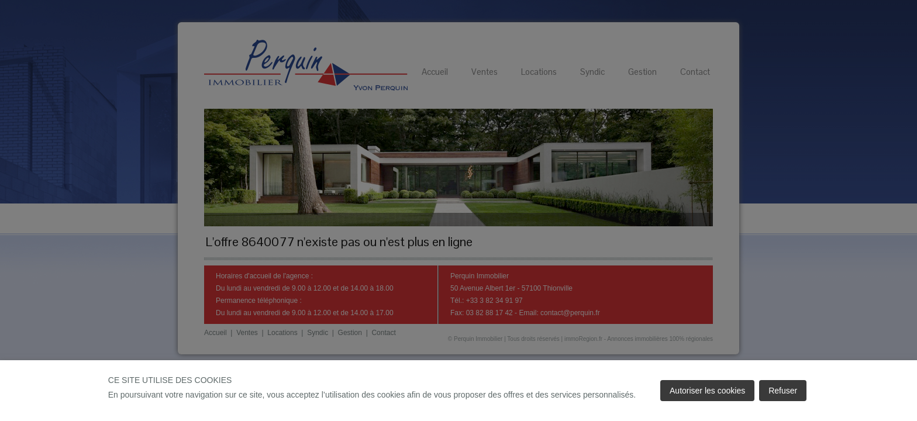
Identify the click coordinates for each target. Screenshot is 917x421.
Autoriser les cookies (707, 390)
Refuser (782, 390)
